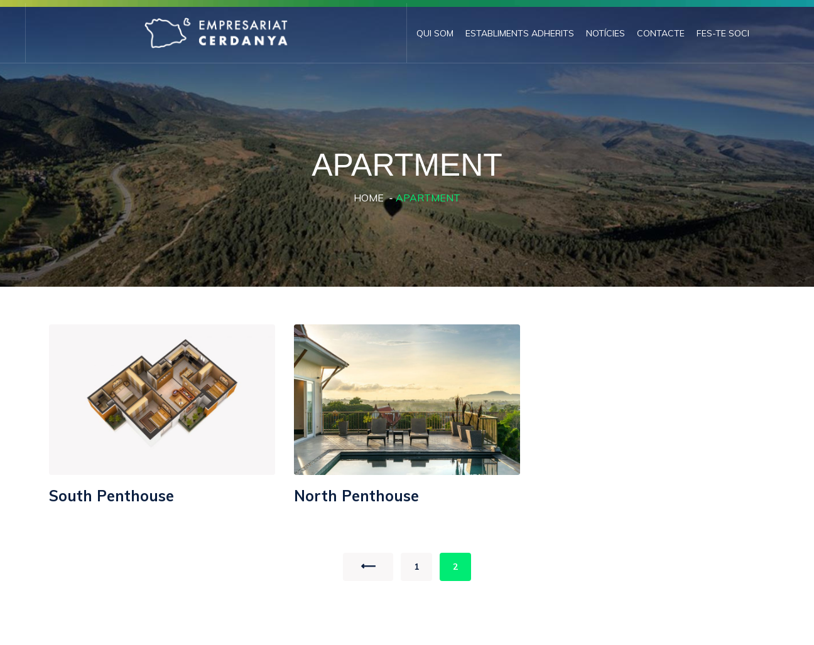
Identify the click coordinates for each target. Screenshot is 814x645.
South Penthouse (111, 495)
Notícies (605, 33)
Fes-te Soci (723, 33)
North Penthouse (356, 495)
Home (369, 197)
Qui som (434, 33)
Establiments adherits (519, 33)
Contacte (661, 33)
